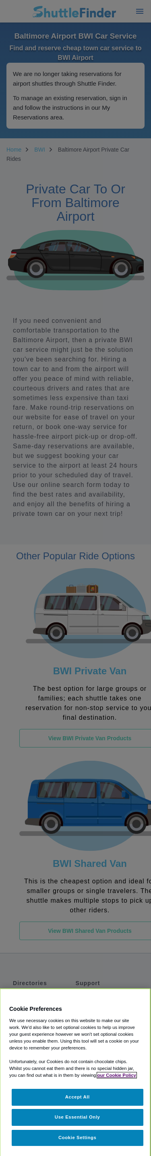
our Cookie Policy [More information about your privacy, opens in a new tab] (116, 1075)
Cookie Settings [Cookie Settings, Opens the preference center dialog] (77, 1137)
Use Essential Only (77, 1117)
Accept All (77, 1096)
